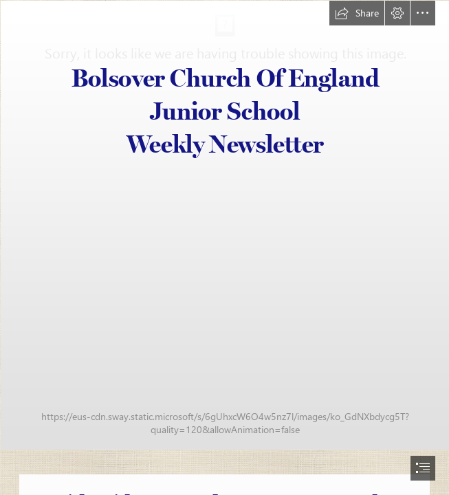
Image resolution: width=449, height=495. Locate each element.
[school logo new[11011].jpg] (224, 224)
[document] (224, 247)
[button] (356, 13)
